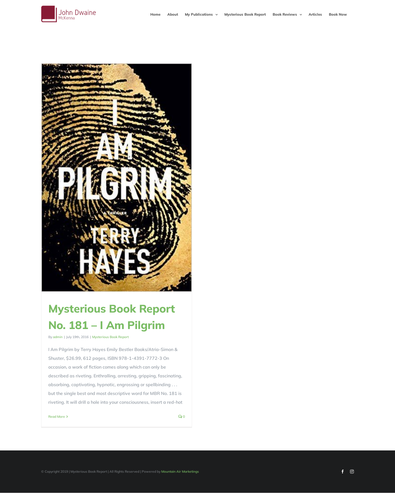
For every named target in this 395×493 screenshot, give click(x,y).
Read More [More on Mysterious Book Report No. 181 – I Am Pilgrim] (56, 416)
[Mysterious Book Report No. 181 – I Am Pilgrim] (116, 177)
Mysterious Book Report (110, 337)
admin (58, 337)
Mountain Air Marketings (180, 472)
